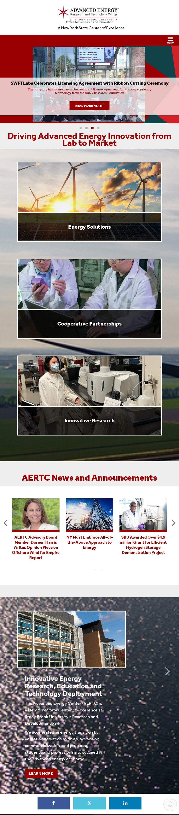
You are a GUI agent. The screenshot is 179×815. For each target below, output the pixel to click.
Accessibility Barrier (114, 795)
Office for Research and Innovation (89, 22)
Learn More (97, 707)
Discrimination (59, 795)
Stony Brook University (95, 802)
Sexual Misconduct (85, 795)
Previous (5, 522)
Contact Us (89, 779)
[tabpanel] (36, 528)
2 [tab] (101, 569)
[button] (89, 40)
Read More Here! (88, 106)
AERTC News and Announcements (89, 477)
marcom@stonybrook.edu (111, 787)
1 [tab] (95, 569)
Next (174, 522)
